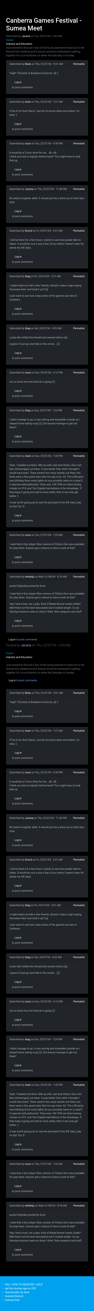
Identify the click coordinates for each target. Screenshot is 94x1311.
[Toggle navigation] (8, 4)
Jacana (26, 36)
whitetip (29, 576)
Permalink (79, 64)
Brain (28, 64)
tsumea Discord (14, 1296)
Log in (18, 82)
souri (28, 143)
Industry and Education (19, 43)
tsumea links (12, 1300)
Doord (28, 230)
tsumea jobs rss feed (17, 1292)
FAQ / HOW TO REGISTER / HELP (24, 1284)
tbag (27, 276)
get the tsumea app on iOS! (20, 1288)
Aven (28, 101)
